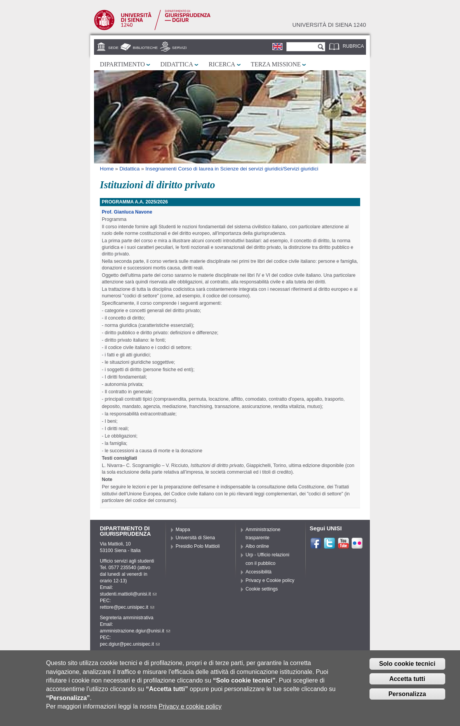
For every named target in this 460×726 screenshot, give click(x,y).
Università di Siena (195, 537)
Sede (113, 47)
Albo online (257, 546)
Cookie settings (262, 589)
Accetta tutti (407, 682)
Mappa (183, 529)
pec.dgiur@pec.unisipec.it (130, 644)
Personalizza (407, 697)
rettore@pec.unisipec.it (127, 607)
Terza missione (276, 64)
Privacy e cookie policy (190, 709)
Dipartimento (122, 64)
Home (107, 169)
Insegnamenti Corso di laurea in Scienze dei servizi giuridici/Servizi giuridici (231, 169)
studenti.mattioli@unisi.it (128, 594)
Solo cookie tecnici (407, 666)
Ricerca (222, 64)
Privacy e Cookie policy (270, 580)
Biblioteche (145, 47)
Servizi (179, 47)
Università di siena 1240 (329, 25)
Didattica (176, 64)
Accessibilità (259, 572)
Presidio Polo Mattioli (198, 546)
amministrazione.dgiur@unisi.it (135, 631)
